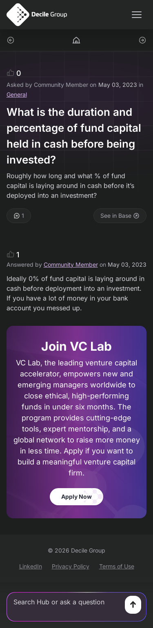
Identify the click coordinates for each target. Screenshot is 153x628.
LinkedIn (30, 566)
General (17, 94)
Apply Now (76, 496)
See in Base (120, 215)
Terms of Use (116, 566)
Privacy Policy (70, 566)
